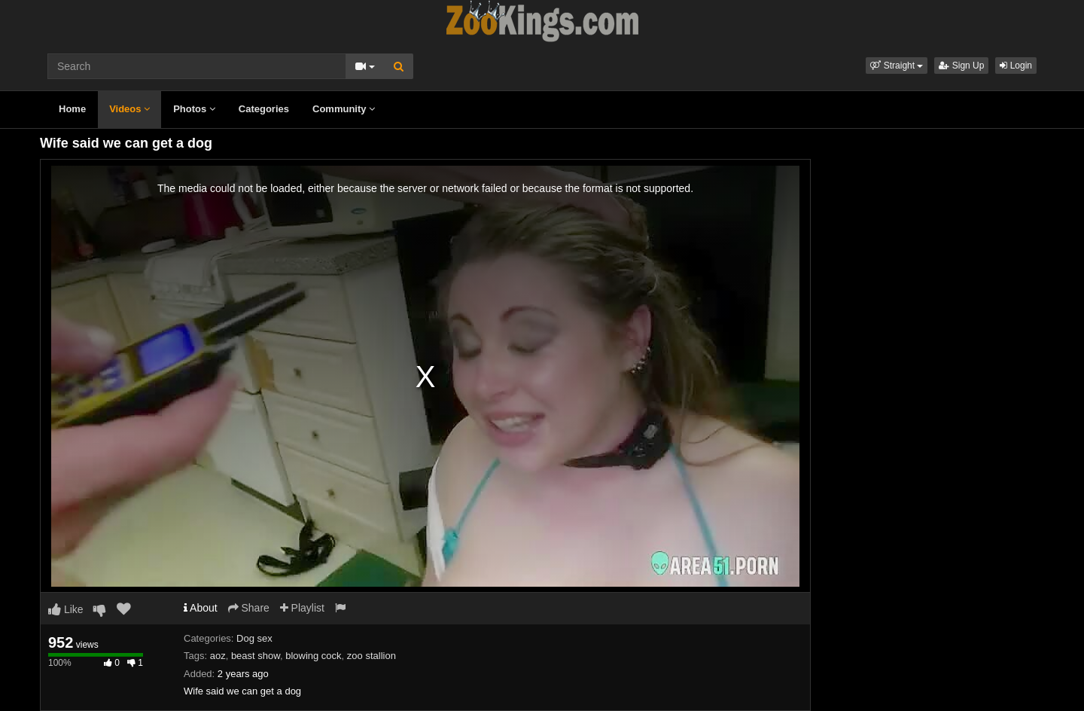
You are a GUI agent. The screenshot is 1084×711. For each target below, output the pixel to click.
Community (343, 108)
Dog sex (254, 638)
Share (248, 608)
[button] (896, 65)
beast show (255, 655)
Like (66, 609)
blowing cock (313, 655)
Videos (129, 108)
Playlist (302, 608)
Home (72, 108)
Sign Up (961, 65)
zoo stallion (371, 655)
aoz (218, 655)
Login (1016, 65)
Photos (194, 108)
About (201, 608)
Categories (264, 108)
